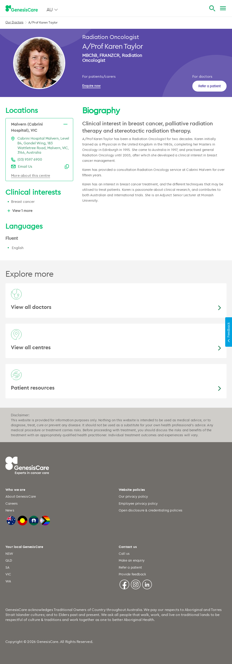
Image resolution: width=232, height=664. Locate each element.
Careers (11, 503)
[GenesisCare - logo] (21, 8)
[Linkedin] (147, 583)
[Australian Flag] (11, 520)
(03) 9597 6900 (29, 159)
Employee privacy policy (138, 503)
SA (7, 567)
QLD (8, 560)
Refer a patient (209, 86)
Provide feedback (132, 574)
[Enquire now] (94, 85)
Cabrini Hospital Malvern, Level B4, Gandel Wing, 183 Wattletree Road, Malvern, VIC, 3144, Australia (43, 145)
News (9, 510)
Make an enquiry (132, 560)
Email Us (25, 166)
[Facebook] (124, 583)
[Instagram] (135, 583)
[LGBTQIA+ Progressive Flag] (45, 520)
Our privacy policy (133, 496)
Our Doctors (14, 22)
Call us (124, 553)
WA (8, 581)
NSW (9, 553)
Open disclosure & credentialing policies (150, 510)
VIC (8, 574)
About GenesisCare (20, 496)
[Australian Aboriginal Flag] (22, 520)
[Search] (212, 8)
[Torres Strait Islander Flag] (33, 520)
